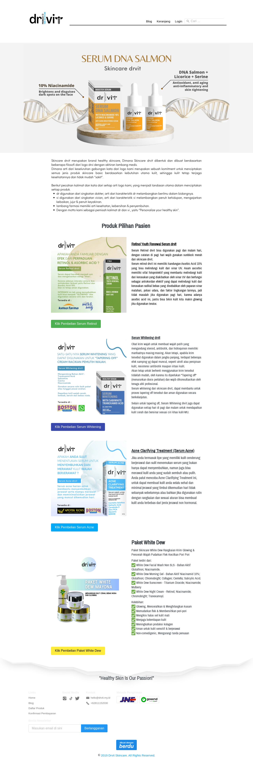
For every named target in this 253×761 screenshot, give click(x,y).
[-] (64, 698)
